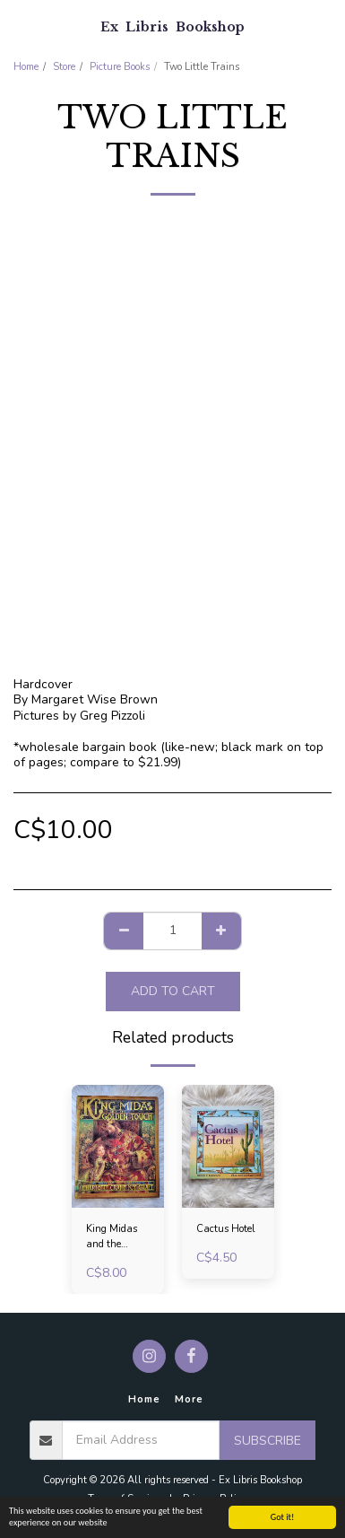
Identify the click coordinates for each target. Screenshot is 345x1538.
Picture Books (120, 67)
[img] (118, 1146)
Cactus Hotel (225, 1229)
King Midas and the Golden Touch (117, 1237)
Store (64, 67)
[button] (19, 25)
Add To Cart (173, 991)
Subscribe (267, 1440)
